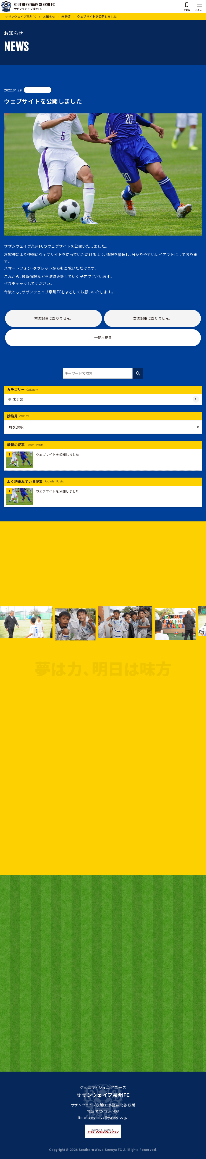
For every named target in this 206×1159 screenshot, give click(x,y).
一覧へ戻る (103, 337)
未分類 (37, 90)
